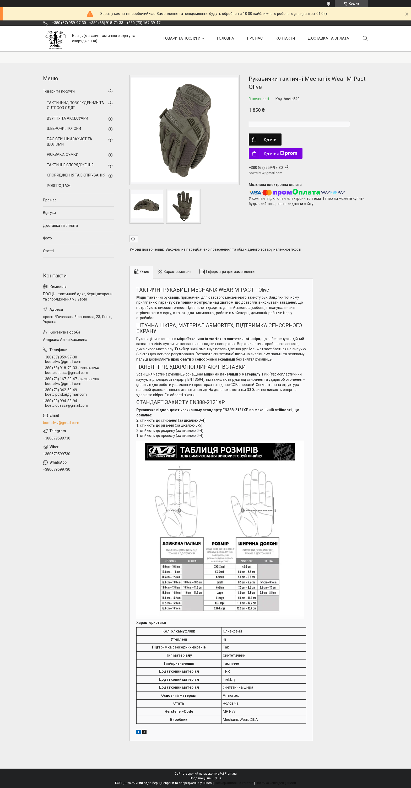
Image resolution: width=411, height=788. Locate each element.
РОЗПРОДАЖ (59, 186)
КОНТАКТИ (285, 38)
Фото (47, 238)
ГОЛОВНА (225, 38)
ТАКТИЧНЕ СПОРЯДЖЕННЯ (70, 165)
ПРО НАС (255, 38)
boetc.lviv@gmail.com (61, 423)
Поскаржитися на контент (234, 783)
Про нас (49, 200)
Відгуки (49, 213)
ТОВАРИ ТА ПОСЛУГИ (181, 38)
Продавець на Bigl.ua (205, 778)
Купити (270, 139)
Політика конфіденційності (276, 783)
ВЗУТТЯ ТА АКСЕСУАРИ (67, 118)
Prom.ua (231, 773)
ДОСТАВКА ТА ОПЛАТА (328, 38)
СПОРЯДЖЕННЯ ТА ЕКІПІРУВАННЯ (76, 175)
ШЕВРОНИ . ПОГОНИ (64, 128)
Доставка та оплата (60, 225)
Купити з (280, 153)
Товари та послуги (59, 91)
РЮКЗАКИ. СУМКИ (62, 154)
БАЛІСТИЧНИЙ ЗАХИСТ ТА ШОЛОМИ (69, 141)
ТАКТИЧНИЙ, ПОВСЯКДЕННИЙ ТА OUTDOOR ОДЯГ (75, 105)
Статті (48, 251)
